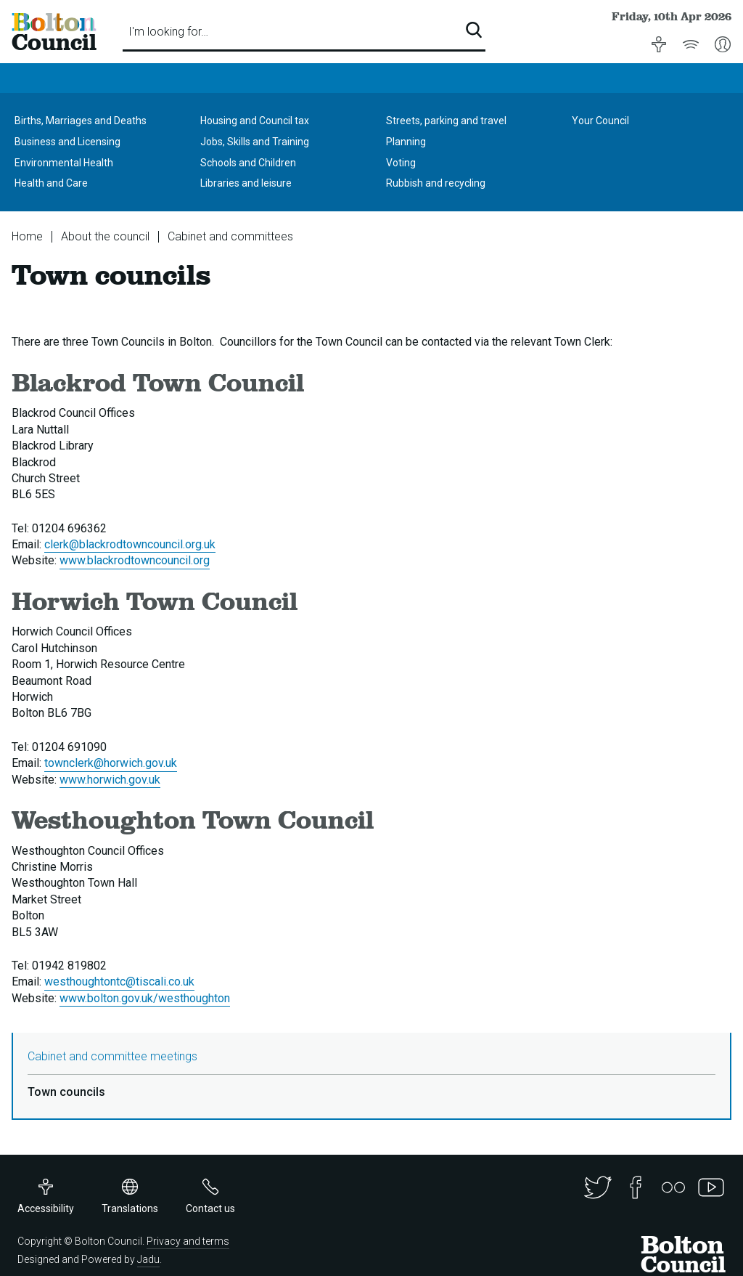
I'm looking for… (168, 31)
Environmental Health (64, 162)
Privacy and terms (188, 1241)
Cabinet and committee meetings (112, 1056)
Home (27, 236)
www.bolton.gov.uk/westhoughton (144, 998)
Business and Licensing (67, 141)
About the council (105, 236)
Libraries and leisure (246, 183)
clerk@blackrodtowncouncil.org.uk (129, 544)
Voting (401, 162)
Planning (406, 141)
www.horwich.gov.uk (109, 780)
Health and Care (51, 183)
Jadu (148, 1259)
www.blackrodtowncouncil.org (134, 560)
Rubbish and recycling (435, 183)
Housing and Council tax (254, 120)
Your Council (600, 120)
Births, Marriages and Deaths (81, 120)
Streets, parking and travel (446, 120)
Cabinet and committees (230, 236)
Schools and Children (248, 162)
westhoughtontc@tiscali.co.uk (119, 981)
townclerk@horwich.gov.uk (110, 763)
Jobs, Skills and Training (254, 141)
